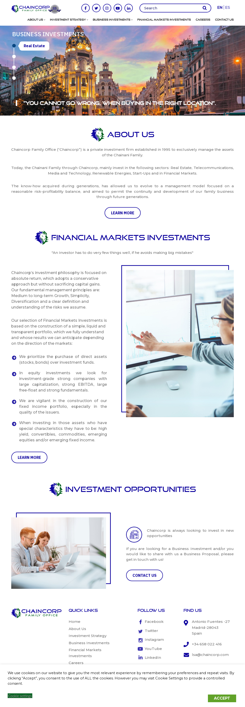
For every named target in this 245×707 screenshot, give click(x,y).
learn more (122, 212)
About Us (36, 19)
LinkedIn (153, 657)
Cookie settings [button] (20, 696)
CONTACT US (144, 575)
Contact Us (224, 19)
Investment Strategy (69, 19)
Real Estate (34, 45)
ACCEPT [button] (222, 698)
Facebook (154, 621)
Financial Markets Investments (164, 19)
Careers (203, 19)
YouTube (153, 648)
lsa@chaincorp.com (210, 654)
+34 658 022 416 (207, 644)
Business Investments (113, 19)
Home (74, 621)
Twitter (151, 630)
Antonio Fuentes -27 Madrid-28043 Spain (211, 627)
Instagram (154, 639)
